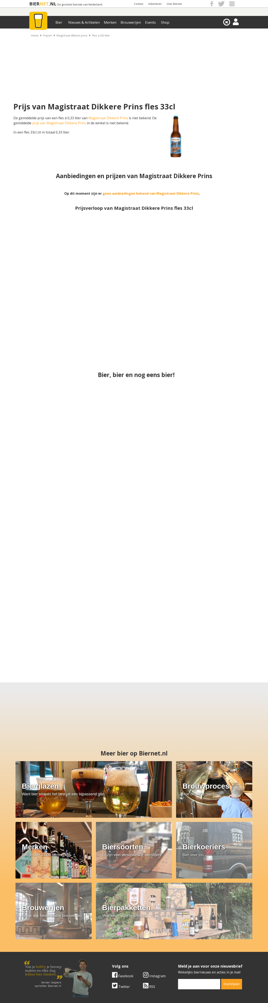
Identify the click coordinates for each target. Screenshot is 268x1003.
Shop (165, 22)
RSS (61, 912)
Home (35, 35)
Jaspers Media (155, 992)
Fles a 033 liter (101, 35)
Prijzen (47, 35)
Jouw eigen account (186, 955)
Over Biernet (174, 4)
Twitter (33, 912)
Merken (110, 22)
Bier (58, 22)
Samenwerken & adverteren (46, 955)
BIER (34, 4)
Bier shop (105, 955)
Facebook (34, 901)
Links (175, 951)
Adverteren (155, 4)
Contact (138, 4)
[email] (111, 910)
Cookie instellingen (39, 960)
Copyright (178, 946)
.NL (52, 4)
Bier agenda (106, 960)
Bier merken (107, 941)
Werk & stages (35, 951)
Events (150, 22)
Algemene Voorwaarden (190, 941)
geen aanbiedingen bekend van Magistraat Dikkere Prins (151, 193)
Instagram (66, 901)
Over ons (31, 941)
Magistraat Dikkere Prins (108, 118)
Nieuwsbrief (180, 960)
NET (44, 4)
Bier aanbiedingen (111, 946)
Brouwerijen (131, 22)
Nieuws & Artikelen (84, 22)
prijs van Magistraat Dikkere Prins (59, 123)
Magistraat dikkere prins (72, 35)
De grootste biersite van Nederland (79, 4)
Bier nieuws (106, 951)
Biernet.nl (109, 992)
